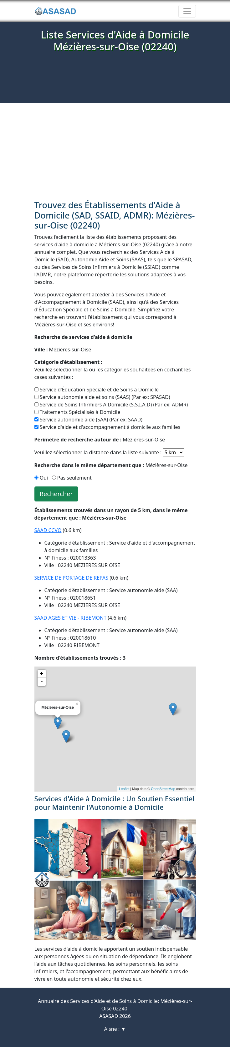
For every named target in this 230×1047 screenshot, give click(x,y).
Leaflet (124, 789)
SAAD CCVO (48, 530)
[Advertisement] (115, 150)
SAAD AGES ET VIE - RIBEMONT (70, 617)
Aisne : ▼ (115, 1028)
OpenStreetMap (163, 789)
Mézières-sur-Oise (62, 349)
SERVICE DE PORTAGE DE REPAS (71, 577)
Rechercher (56, 494)
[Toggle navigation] (187, 11)
